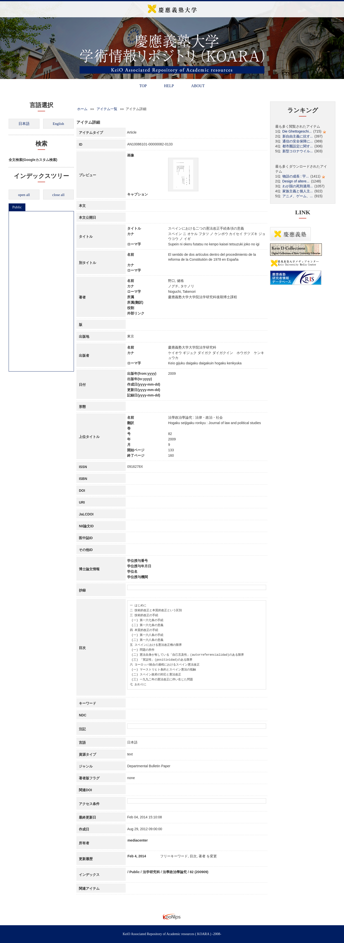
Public (17, 207)
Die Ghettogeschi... (297, 131)
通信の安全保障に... (297, 141)
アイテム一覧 (107, 109)
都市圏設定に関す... (297, 146)
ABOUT (198, 86)
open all (24, 195)
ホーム (82, 109)
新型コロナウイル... (297, 151)
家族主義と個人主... (297, 191)
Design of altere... (296, 181)
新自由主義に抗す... (297, 136)
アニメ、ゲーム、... (297, 196)
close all (58, 195)
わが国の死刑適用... (297, 186)
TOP (143, 86)
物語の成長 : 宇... (295, 176)
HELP (169, 86)
